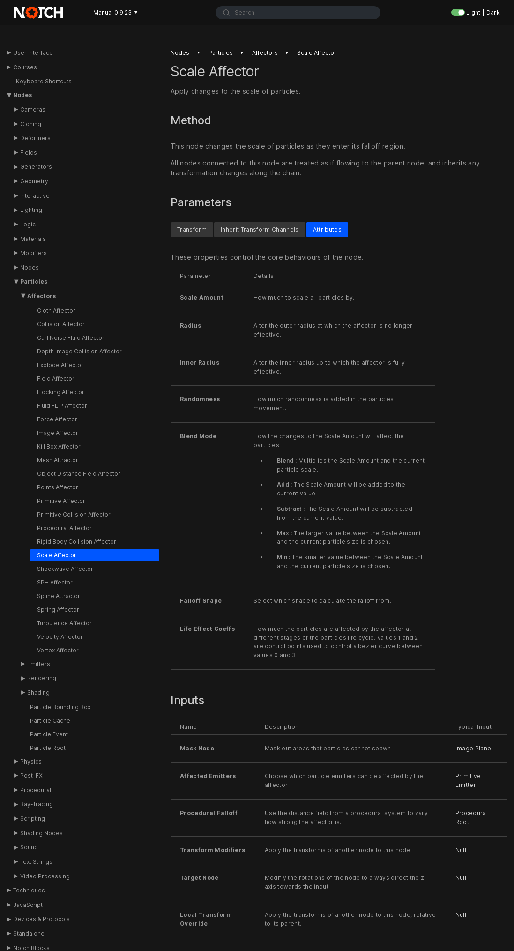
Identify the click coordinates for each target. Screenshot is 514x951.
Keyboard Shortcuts (44, 81)
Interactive (35, 195)
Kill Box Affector (59, 446)
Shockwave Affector (65, 568)
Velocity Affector (60, 636)
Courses (25, 67)
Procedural (35, 790)
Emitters (38, 663)
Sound (29, 847)
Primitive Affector (61, 500)
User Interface (33, 52)
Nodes (22, 94)
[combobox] (298, 12)
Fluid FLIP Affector (62, 405)
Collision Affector (61, 324)
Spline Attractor (58, 595)
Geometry (34, 181)
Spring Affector (58, 609)
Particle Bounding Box (60, 707)
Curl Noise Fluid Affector (70, 337)
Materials (33, 238)
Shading (38, 692)
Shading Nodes (41, 833)
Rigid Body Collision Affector (76, 541)
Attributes (327, 228)
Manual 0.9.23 (115, 12)
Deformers (35, 138)
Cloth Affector (56, 310)
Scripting (32, 818)
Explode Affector (60, 364)
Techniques (29, 890)
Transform (192, 228)
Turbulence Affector (64, 623)
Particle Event (49, 734)
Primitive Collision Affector (74, 514)
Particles (33, 281)
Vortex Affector (58, 650)
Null (460, 849)
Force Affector (57, 419)
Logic (28, 224)
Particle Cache (50, 720)
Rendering (41, 677)
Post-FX (31, 775)
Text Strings (36, 861)
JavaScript (28, 904)
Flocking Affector (60, 392)
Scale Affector (56, 555)
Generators (36, 166)
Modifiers (33, 252)
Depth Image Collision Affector (79, 351)
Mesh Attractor (57, 460)
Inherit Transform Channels (260, 228)
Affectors (41, 296)
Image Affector (57, 432)
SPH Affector (55, 582)
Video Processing (45, 876)
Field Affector (55, 378)
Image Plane (473, 747)
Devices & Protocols (41, 918)
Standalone (29, 933)
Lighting (31, 209)
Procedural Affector (64, 528)
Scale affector (316, 52)
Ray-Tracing (36, 804)
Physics (31, 761)
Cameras (32, 109)
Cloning (30, 123)
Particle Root (48, 747)
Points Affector (57, 487)
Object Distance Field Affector (78, 473)
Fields (28, 152)
